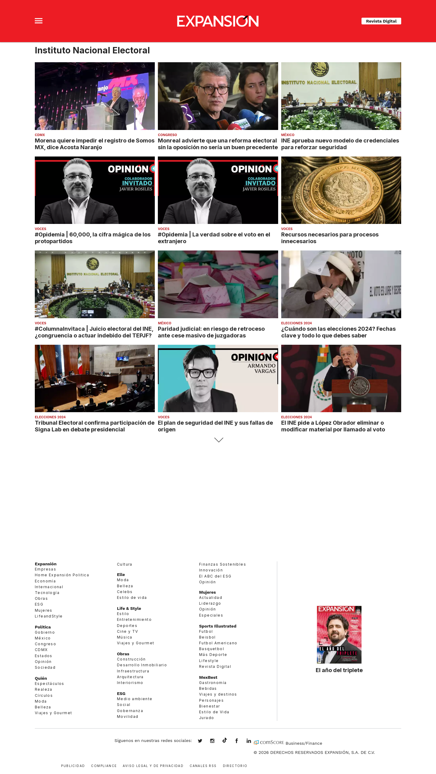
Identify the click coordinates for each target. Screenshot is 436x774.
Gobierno (45, 632)
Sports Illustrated (217, 626)
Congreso (167, 135)
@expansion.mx (224, 740)
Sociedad (45, 667)
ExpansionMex (241, 741)
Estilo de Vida (214, 712)
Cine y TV (127, 631)
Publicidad (73, 765)
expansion (253, 741)
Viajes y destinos (218, 694)
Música (124, 637)
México (288, 135)
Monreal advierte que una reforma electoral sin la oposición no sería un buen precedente (218, 143)
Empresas (45, 569)
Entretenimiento (134, 619)
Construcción (131, 659)
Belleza (43, 707)
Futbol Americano (218, 643)
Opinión (43, 661)
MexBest (208, 677)
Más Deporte (213, 654)
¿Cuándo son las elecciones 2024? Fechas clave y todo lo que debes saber (338, 332)
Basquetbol (211, 648)
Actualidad (210, 597)
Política (43, 627)
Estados (44, 655)
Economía (45, 581)
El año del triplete (339, 670)
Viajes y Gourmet (53, 713)
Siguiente (218, 440)
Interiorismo (130, 682)
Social (123, 704)
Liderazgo (210, 603)
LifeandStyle (49, 616)
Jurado (206, 717)
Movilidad (128, 716)
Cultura (125, 564)
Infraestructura (133, 671)
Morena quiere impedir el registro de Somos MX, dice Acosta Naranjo (94, 143)
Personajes (211, 700)
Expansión (45, 563)
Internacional (49, 587)
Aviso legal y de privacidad (153, 765)
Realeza (44, 689)
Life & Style (129, 608)
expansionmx (204, 741)
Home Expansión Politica (62, 575)
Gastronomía (213, 682)
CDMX (40, 135)
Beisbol (207, 637)
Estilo (123, 613)
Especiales (211, 615)
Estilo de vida (132, 597)
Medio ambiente (135, 699)
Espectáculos (49, 683)
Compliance (104, 765)
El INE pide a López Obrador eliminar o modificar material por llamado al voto (333, 426)
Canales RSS (203, 765)
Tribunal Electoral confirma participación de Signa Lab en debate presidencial (94, 426)
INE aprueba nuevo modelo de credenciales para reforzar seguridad (340, 143)
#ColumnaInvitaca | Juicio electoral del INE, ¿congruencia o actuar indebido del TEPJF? (94, 332)
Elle (121, 574)
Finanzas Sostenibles (222, 564)
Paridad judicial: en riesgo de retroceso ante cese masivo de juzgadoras (211, 332)
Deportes (127, 625)
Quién (41, 678)
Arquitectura (130, 677)
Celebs (125, 591)
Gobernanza (130, 710)
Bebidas (208, 688)
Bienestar (209, 706)
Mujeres (44, 610)
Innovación (211, 570)
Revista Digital (381, 21)
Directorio (235, 765)
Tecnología (47, 592)
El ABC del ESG (215, 576)
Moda (41, 701)
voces (40, 229)
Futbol (206, 631)
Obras (41, 598)
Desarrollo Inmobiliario (142, 665)
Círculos (44, 695)
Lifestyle (209, 660)
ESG (39, 604)
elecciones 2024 (296, 323)
